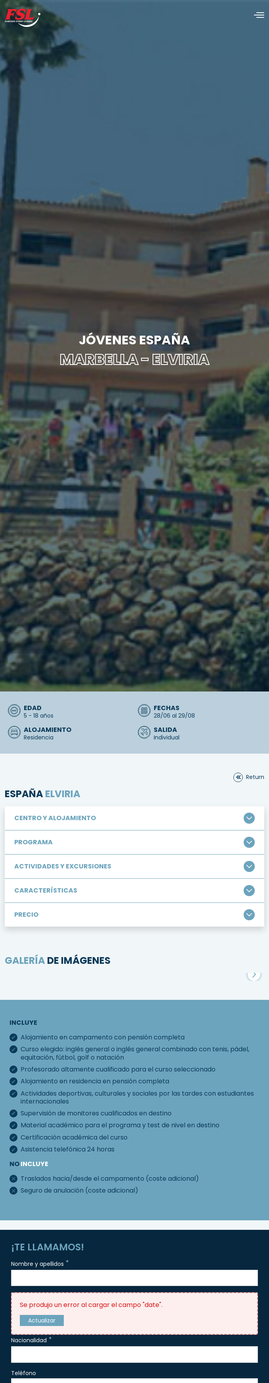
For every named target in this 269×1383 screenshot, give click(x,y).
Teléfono (23, 1373)
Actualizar (41, 1320)
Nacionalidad (32, 1339)
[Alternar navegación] (256, 15)
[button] (254, 974)
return (255, 777)
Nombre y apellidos (40, 1263)
